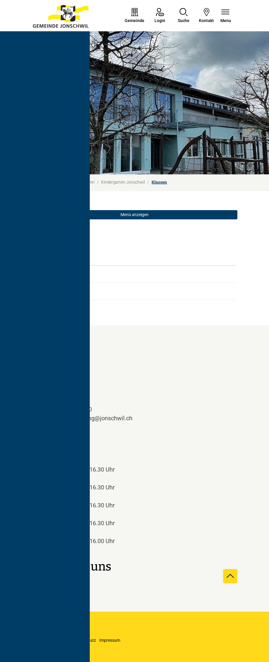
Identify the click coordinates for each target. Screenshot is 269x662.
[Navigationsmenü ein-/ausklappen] (225, 16)
